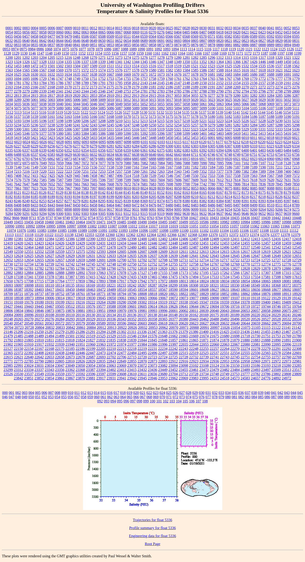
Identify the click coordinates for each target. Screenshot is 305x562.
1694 (17, 79)
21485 (18, 336)
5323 (194, 129)
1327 (34, 62)
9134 (220, 209)
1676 (178, 74)
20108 (49, 315)
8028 (152, 188)
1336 (76, 62)
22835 (101, 361)
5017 (169, 100)
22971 (266, 361)
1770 (253, 79)
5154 (287, 112)
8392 (253, 201)
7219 (34, 171)
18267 (142, 285)
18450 (70, 290)
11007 (112, 226)
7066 (68, 163)
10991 (20, 226)
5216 (169, 121)
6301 (178, 146)
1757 (144, 79)
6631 (85, 155)
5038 (43, 104)
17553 (245, 277)
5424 (59, 138)
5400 (194, 133)
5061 (203, 104)
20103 (39, 315)
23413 (121, 370)
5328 (237, 129)
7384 (253, 171)
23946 (152, 378)
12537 (245, 247)
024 (162, 393)
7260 (135, 171)
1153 (90, 53)
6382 (178, 150)
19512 (70, 306)
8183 (17, 197)
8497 (237, 205)
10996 (61, 226)
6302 (186, 146)
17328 (8, 277)
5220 (194, 121)
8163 (186, 193)
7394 (270, 171)
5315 (127, 129)
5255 (186, 125)
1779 (296, 79)
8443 (51, 205)
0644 (59, 41)
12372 (233, 235)
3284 (270, 95)
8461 (102, 205)
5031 (279, 100)
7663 (85, 184)
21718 (245, 336)
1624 (9, 74)
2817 (51, 95)
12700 (121, 260)
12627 (49, 256)
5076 (26, 108)
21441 (255, 332)
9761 (134, 218)
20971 (184, 328)
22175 (59, 349)
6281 (110, 146)
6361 (144, 150)
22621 (18, 357)
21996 (162, 344)
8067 (220, 188)
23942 (132, 378)
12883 (18, 273)
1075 (65, 49)
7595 (93, 180)
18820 (162, 294)
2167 (43, 87)
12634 (121, 256)
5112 (9, 112)
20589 (101, 323)
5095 (186, 108)
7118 (279, 163)
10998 (81, 226)
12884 (28, 273)
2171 (76, 87)
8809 (17, 209)
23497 (266, 370)
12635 (132, 256)
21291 (90, 332)
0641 (34, 41)
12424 (49, 243)
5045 (85, 104)
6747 (220, 155)
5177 (186, 117)
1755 (127, 79)
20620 (183, 323)
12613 (204, 252)
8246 (17, 201)
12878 (266, 268)
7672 (127, 184)
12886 (49, 273)
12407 (193, 239)
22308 (296, 349)
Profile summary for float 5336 (152, 528)
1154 (98, 53)
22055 (204, 344)
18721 (18, 294)
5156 (9, 117)
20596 (121, 323)
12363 (141, 235)
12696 (111, 260)
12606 (132, 252)
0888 (262, 45)
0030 (203, 28)
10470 (90, 222)
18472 (101, 290)
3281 (245, 95)
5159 (34, 117)
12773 (255, 264)
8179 (287, 193)
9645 (237, 214)
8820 (26, 209)
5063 (220, 104)
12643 (214, 256)
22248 (193, 349)
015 (103, 393)
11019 (173, 226)
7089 (195, 163)
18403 (39, 290)
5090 (144, 108)
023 (156, 393)
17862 (90, 281)
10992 (30, 226)
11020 (183, 226)
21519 (90, 336)
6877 (85, 159)
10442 (276, 218)
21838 (121, 340)
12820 (162, 268)
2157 (262, 83)
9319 (161, 214)
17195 (204, 273)
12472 (59, 247)
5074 (9, 108)
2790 (220, 91)
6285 (144, 146)
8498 (245, 205)
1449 (279, 62)
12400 (142, 239)
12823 (193, 268)
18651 (245, 290)
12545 (296, 247)
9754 (91, 218)
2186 (169, 87)
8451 (85, 205)
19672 (204, 306)
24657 (255, 378)
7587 (59, 180)
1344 (135, 62)
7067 (77, 163)
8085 (254, 188)
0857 (144, 45)
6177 (219, 142)
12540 (255, 247)
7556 (220, 176)
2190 (203, 87)
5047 (102, 104)
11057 (234, 226)
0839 (59, 45)
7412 (26, 176)
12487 (193, 247)
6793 (26, 159)
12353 (89, 235)
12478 (111, 247)
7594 (85, 180)
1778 (287, 79)
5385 (93, 133)
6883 (119, 159)
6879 (93, 159)
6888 (152, 159)
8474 (144, 205)
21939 (59, 344)
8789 (296, 205)
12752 (152, 264)
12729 (296, 260)
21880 (245, 340)
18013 (183, 281)
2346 (102, 91)
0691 (161, 41)
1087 (116, 49)
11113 (9, 235)
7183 (203, 167)
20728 (29, 328)
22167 (39, 349)
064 (123, 397)
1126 (290, 49)
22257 (214, 349)
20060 (276, 311)
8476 (152, 205)
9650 (253, 214)
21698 (235, 336)
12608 (152, 252)
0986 (40, 49)
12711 (183, 260)
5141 (236, 112)
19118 (255, 298)
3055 (194, 95)
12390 (90, 239)
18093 (8, 285)
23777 (245, 374)
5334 (287, 129)
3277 (211, 95)
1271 (102, 58)
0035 (245, 28)
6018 (270, 138)
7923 (34, 188)
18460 (80, 290)
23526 (8, 374)
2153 (228, 83)
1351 (194, 62)
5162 (59, 117)
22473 (101, 353)
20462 (204, 319)
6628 (59, 155)
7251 (85, 171)
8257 (59, 201)
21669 (193, 336)
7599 (127, 180)
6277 (76, 146)
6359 (127, 150)
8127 (51, 193)
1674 (169, 74)
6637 (127, 155)
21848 (162, 340)
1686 (253, 74)
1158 (131, 53)
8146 (135, 193)
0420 (237, 32)
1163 (173, 53)
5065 (237, 104)
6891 (169, 159)
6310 (253, 146)
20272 (39, 319)
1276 (144, 58)
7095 (220, 163)
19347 (204, 302)
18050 (235, 281)
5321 (178, 129)
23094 (173, 365)
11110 (274, 230)
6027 (51, 142)
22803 (49, 361)
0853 (110, 45)
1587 (211, 70)
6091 (68, 142)
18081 (286, 281)
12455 (245, 243)
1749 (76, 79)
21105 (255, 328)
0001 (9, 28)
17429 (121, 277)
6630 (76, 155)
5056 (169, 104)
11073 (295, 226)
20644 (245, 323)
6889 (161, 159)
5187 (262, 117)
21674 (204, 336)
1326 (26, 62)
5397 (169, 133)
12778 (296, 264)
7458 (93, 176)
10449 (8, 222)
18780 (111, 294)
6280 (102, 146)
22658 (59, 357)
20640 (235, 323)
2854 (102, 95)
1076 (74, 49)
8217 (253, 197)
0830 (287, 41)
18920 (296, 294)
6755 (287, 155)
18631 (224, 290)
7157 (102, 167)
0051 (279, 28)
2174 (102, 87)
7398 (279, 171)
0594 (287, 36)
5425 (68, 138)
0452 (279, 32)
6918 (211, 159)
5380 (59, 133)
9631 (194, 214)
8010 (127, 188)
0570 (203, 36)
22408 (39, 353)
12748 (111, 264)
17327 (296, 273)
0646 (76, 41)
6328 (279, 146)
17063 (101, 273)
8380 (186, 201)
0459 (43, 36)
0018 (135, 28)
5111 (296, 108)
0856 (135, 45)
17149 (152, 273)
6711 (194, 155)
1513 (127, 66)
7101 (237, 163)
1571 (76, 70)
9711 (32, 218)
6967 (287, 159)
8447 (68, 205)
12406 (183, 239)
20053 (245, 311)
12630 (80, 256)
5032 (287, 100)
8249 (26, 201)
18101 (39, 285)
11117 (19, 235)
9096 (186, 209)
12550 (18, 252)
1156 (115, 53)
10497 (173, 222)
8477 (161, 205)
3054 (186, 95)
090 (293, 397)
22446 (80, 353)
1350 (186, 62)
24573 (235, 378)
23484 (235, 370)
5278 (203, 125)
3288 (9, 100)
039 (261, 393)
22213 (121, 349)
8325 (119, 201)
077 (208, 397)
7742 (203, 184)
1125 (282, 49)
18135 (69, 285)
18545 (132, 290)
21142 (296, 328)
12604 (111, 252)
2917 (169, 95)
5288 (279, 125)
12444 (132, 243)
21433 (234, 332)
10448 (296, 218)
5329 (245, 129)
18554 (142, 290)
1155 (107, 53)
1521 (194, 66)
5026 (237, 100)
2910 (110, 95)
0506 (85, 36)
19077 (194, 298)
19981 (142, 311)
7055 (51, 163)
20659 (255, 323)
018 (123, 393)
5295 (287, 125)
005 (38, 393)
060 (97, 397)
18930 (8, 298)
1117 (216, 49)
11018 (163, 226)
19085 (204, 298)
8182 (9, 197)
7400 (287, 171)
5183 (237, 117)
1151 (73, 53)
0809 (211, 41)
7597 (110, 180)
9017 (110, 209)
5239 (59, 125)
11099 (174, 230)
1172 (247, 53)
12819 (152, 268)
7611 (211, 180)
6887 (144, 159)
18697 (296, 290)
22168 (49, 349)
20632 (224, 323)
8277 (68, 201)
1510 (102, 66)
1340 (110, 62)
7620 (270, 180)
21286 (80, 332)
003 (24, 393)
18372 (286, 285)
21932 (49, 344)
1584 (186, 70)
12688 (90, 260)
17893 (101, 281)
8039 (161, 188)
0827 (262, 41)
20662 (266, 323)
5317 (144, 129)
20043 (224, 311)
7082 (144, 163)
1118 (224, 49)
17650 (8, 281)
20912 (101, 328)
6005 (228, 138)
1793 (110, 83)
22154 (28, 349)
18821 (173, 294)
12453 (224, 243)
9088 (144, 209)
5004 (59, 100)
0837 (51, 45)
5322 (186, 129)
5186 (253, 117)
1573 (93, 70)
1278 (161, 58)
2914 (144, 95)
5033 (296, 100)
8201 (127, 197)
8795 (9, 209)
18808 (142, 294)
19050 (111, 298)
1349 (178, 62)
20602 (132, 323)
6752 (262, 155)
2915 (152, 95)
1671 (144, 74)
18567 (162, 290)
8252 (34, 201)
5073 (296, 104)
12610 (173, 252)
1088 (124, 49)
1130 (24, 53)
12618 (255, 252)
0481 (76, 36)
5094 (178, 108)
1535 (262, 66)
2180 (144, 87)
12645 (235, 256)
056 (70, 397)
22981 (296, 361)
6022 (9, 142)
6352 (68, 150)
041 (274, 393)
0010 (76, 28)
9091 (152, 209)
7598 (119, 180)
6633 (102, 155)
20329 (90, 319)
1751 (93, 79)
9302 (76, 214)
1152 (82, 53)
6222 (270, 142)
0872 (161, 45)
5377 (43, 133)
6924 (262, 159)
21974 (121, 344)
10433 (214, 218)
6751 (253, 155)
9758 (117, 218)
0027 (178, 28)
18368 (276, 285)
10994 (40, 226)
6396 (228, 150)
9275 (296, 209)
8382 (203, 201)
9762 (142, 218)
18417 (49, 290)
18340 (245, 285)
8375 (169, 201)
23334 (28, 370)
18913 (286, 294)
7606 (178, 180)
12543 (286, 247)
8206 (161, 197)
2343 (76, 91)
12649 (276, 256)
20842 (70, 328)
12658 (70, 260)
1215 (59, 58)
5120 (67, 112)
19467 (49, 306)
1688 (270, 74)
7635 (296, 180)
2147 (178, 83)
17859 (80, 281)
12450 (193, 243)
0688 (135, 41)
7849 (287, 184)
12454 (235, 243)
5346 (26, 133)
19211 (69, 302)
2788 (203, 91)
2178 (127, 87)
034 (228, 393)
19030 (91, 298)
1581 (161, 70)
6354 (85, 150)
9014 (102, 209)
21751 (266, 336)
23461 (193, 370)
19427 (8, 306)
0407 (203, 32)
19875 (59, 311)
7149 (34, 167)
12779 (8, 268)
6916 (194, 159)
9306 (110, 214)
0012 (93, 28)
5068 (262, 104)
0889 (270, 45)
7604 (161, 180)
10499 (183, 222)
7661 (76, 184)
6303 (194, 146)
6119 (194, 142)
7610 (203, 180)
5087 (119, 108)
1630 (34, 74)
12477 (101, 247)
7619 (262, 180)
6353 (76, 150)
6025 (34, 142)
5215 (161, 121)
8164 (194, 193)
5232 (296, 121)
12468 (39, 247)
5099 (203, 108)
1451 (296, 62)
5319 (161, 129)
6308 (237, 146)
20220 (255, 315)
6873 (68, 159)
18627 (214, 290)
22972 (276, 361)
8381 (194, 201)
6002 (220, 138)
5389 (119, 133)
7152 (59, 167)
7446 (85, 176)
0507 (93, 36)
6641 (161, 155)
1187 (264, 53)
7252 (93, 171)
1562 (296, 66)
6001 (211, 138)
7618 (253, 180)
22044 (193, 344)
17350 (39, 277)
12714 (204, 260)
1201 (17, 58)
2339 (43, 91)
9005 (93, 209)
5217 (178, 121)
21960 (90, 344)
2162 (296, 83)
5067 (253, 104)
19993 (152, 311)
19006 (49, 298)
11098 (163, 230)
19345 (193, 302)
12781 (28, 268)
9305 (102, 214)
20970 (173, 328)
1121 (249, 49)
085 (261, 397)
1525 (228, 66)
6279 (93, 146)
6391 (194, 150)
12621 (286, 252)
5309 (93, 129)
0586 (245, 36)
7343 (178, 171)
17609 (286, 277)
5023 (211, 100)
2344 (85, 91)
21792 (8, 340)
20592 (111, 323)
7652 (51, 184)
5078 (43, 108)
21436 (245, 332)
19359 (224, 302)
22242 (173, 349)
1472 (34, 66)
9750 (74, 218)
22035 (183, 344)
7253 (102, 171)
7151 (51, 167)
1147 (40, 53)
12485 (183, 247)
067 (142, 397)
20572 (59, 323)
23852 (39, 378)
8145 (127, 193)
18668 (266, 290)
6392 (203, 150)
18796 (132, 294)
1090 (141, 49)
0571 (211, 36)
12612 (193, 252)
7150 (43, 167)
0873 (169, 45)
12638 (162, 256)
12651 (296, 256)
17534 (224, 277)
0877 (203, 45)
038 (254, 393)
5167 (102, 117)
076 (202, 397)
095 (120, 401)
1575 (110, 70)
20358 (152, 319)
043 (287, 393)
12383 (39, 239)
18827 (193, 294)
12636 (142, 256)
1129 (15, 53)
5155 (295, 112)
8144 (119, 193)
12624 (18, 256)
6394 (220, 150)
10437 (255, 218)
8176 (270, 193)
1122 (257, 49)
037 (247, 393)
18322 (224, 285)
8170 (228, 193)
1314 (237, 58)
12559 (59, 252)
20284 (59, 319)
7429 (68, 176)
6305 (211, 146)
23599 (111, 374)
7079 (119, 163)
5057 (178, 104)
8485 (203, 205)
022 (149, 393)
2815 (34, 95)
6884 (127, 159)
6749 (237, 155)
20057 (255, 311)
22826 (80, 361)
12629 (70, 256)
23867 (70, 378)
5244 (102, 125)
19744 (266, 306)
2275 (287, 87)
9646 (245, 214)
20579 (80, 323)
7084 (161, 163)
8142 (102, 193)
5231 (287, 121)
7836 (262, 184)
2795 (253, 91)
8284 (93, 201)
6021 (296, 138)
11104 (224, 230)
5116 (42, 112)
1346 (152, 62)
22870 (142, 361)
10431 (204, 218)
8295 (102, 201)
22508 (173, 353)
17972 (162, 281)
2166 (34, 87)
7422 (43, 176)
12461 (8, 247)
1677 (186, 74)
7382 (245, 171)
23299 (8, 370)
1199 (297, 53)
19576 (90, 306)
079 (221, 397)
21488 (28, 336)
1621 (279, 70)
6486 (9, 155)
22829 (90, 361)
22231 (152, 349)
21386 (193, 332)
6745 (203, 155)
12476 (90, 247)
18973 (29, 298)
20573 (70, 323)
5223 (220, 121)
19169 (18, 302)
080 (228, 397)
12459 (286, 243)
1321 (287, 58)
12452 (214, 243)
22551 (224, 353)
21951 (80, 344)
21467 (286, 332)
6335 (9, 150)
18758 (70, 294)
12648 (266, 256)
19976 (132, 311)
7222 (59, 171)
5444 (119, 138)
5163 (68, 117)
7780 (211, 184)
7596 (102, 180)
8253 (43, 201)
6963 (279, 159)
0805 (194, 41)
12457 (266, 243)
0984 (32, 49)
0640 (26, 41)
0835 (34, 45)
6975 (26, 163)
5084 (93, 108)
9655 (270, 214)
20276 (49, 319)
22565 (266, 353)
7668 (110, 184)
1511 (110, 66)
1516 (152, 66)
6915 (186, 159)
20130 (90, 315)
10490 (142, 222)
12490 (204, 247)
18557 (152, 290)
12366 (172, 235)
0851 (93, 45)
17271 (255, 273)
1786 (59, 83)
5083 (85, 108)
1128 (7, 53)
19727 (255, 306)
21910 (28, 344)
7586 (51, 180)
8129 (59, 193)
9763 (150, 218)
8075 (228, 188)
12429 (80, 243)
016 (110, 393)
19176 (28, 302)
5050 (127, 104)
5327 (228, 129)
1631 (43, 74)
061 (103, 397)
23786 (266, 374)
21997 (173, 344)
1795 (119, 83)
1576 (119, 70)
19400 (266, 302)
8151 (152, 193)
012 (83, 393)
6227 (17, 146)
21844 (142, 340)
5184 (245, 117)
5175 (169, 117)
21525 (101, 336)
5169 (119, 117)
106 (192, 401)
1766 (220, 79)
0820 (220, 41)
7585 (43, 180)
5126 (118, 112)
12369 (203, 235)
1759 (161, 79)
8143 (110, 193)
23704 (173, 374)
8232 (287, 197)
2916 (161, 95)
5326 (220, 129)
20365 (162, 319)
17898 (111, 281)
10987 (276, 222)
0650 (102, 41)
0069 (135, 32)
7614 (237, 180)
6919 (220, 159)
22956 (235, 361)
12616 (235, 252)
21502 (80, 336)
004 (31, 393)
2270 (245, 87)
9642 (228, 214)
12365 (161, 235)
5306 (68, 129)
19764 (296, 306)
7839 (270, 184)
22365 (8, 353)
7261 (144, 171)
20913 (111, 328)
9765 (167, 218)
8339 (127, 201)
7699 (178, 184)
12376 (264, 235)
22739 (204, 357)
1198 (289, 53)
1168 (214, 53)
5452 (186, 138)
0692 (169, 41)
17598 (276, 277)
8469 (127, 205)
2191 (211, 87)
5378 (51, 133)
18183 (100, 285)
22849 (121, 361)
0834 (26, 45)
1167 (206, 53)
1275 (135, 58)
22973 (286, 361)
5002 (43, 100)
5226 (245, 121)
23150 (235, 365)
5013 (135, 100)
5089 (136, 108)
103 (172, 401)
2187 (178, 87)
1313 (228, 58)
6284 (135, 146)
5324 (203, 129)
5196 (43, 121)
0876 (194, 45)
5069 (270, 104)
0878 (211, 45)
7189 (253, 167)
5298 (296, 125)
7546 (169, 176)
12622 (296, 252)
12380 (8, 239)
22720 (142, 357)
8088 (271, 188)
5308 (85, 129)
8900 (85, 209)
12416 (276, 239)
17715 (39, 281)
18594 (183, 290)
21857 (173, 340)
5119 (59, 112)
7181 (186, 167)
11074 (11, 230)
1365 (228, 62)
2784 (169, 91)
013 (90, 393)
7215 (17, 171)
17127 (142, 273)
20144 (162, 315)
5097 (195, 108)
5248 (135, 125)
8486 (211, 205)
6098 (127, 142)
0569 (194, 36)
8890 (43, 209)
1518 (169, 66)
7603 (152, 180)
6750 (245, 155)
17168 (173, 273)
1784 (43, 83)
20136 (131, 315)
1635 (76, 74)
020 (136, 393)
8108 (287, 188)
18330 (234, 285)
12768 (224, 264)
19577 (101, 306)
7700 (186, 184)
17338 (18, 277)
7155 (85, 167)
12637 (152, 256)
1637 (85, 74)
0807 (203, 41)
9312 (127, 214)
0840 (68, 45)
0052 (287, 28)
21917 (39, 344)
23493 (255, 370)
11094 (133, 230)
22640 (28, 357)
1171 (239, 53)
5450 (169, 138)
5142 (245, 112)
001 (11, 393)
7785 (220, 184)
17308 (276, 273)
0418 (220, 32)
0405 (186, 32)
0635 (17, 41)
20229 (276, 315)
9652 (262, 214)
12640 (183, 256)
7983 (85, 188)
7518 (135, 176)
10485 (121, 222)
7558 (237, 176)
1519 (178, 66)
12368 (192, 235)
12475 (80, 247)
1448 (270, 62)
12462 (18, 247)
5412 (253, 133)
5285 (262, 125)
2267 (220, 87)
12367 (182, 235)
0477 (51, 36)
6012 (262, 138)
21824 (80, 340)
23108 (204, 365)
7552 (203, 176)
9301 (68, 214)
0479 (68, 36)
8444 (59, 205)
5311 (110, 129)
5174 (161, 117)
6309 (245, 146)
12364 (151, 235)
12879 (276, 268)
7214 (9, 171)
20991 (204, 328)
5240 (68, 125)
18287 (152, 285)
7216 (26, 171)
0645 (68, 41)
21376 (173, 332)
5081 (68, 108)
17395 (80, 277)
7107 (262, 163)
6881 (102, 159)
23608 (121, 374)
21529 (111, 336)
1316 (253, 58)
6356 (102, 150)
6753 (270, 155)
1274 (127, 58)
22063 (224, 344)
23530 (18, 374)
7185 (220, 167)
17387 (70, 277)
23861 (59, 378)
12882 (8, 273)
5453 (194, 138)
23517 (296, 370)
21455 (265, 332)
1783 (34, 83)
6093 (85, 142)
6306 (220, 146)
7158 (110, 167)
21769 (286, 336)
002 (18, 393)
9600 (169, 214)
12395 (111, 239)
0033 (228, 28)
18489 (111, 290)
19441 (18, 306)
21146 (8, 332)
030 (202, 393)
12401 (152, 239)
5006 (76, 100)
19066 (152, 298)
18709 (8, 294)
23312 (18, 370)
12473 (70, 247)
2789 (211, 91)
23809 (296, 374)
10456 (28, 222)
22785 (28, 361)
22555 (245, 353)
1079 (99, 49)
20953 (153, 328)
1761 (178, 79)
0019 (144, 28)
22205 (101, 349)
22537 (214, 353)
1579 (144, 70)
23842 (18, 378)
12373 (244, 235)
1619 (270, 70)
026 (175, 393)
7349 (194, 171)
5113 (17, 112)
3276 (203, 95)
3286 (287, 95)
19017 (70, 298)
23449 (162, 370)
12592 (90, 252)
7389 (262, 171)
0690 (152, 41)
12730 (8, 264)
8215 (237, 197)
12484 (173, 247)
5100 (212, 108)
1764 (203, 79)
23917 (101, 378)
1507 (85, 66)
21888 (266, 340)
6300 (169, 146)
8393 (262, 201)
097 (133, 401)
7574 (9, 180)
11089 (82, 230)
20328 (80, 319)
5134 (177, 112)
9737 (49, 218)
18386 (8, 290)
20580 (90, 323)
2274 (279, 87)
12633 (111, 256)
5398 (178, 133)
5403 (220, 133)
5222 (211, 121)
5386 (102, 133)
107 (198, 401)
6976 (34, 163)
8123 (26, 193)
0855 (127, 45)
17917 (121, 281)
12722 (235, 260)
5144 (261, 112)
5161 (51, 117)
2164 (17, 87)
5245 (110, 125)
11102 (204, 230)
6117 (186, 142)
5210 (119, 121)
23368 (80, 370)
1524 (220, 66)
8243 (9, 201)
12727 (276, 260)
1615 (237, 70)
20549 (28, 323)
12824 (204, 268)
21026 (225, 328)
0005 (43, 28)
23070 (132, 365)
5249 (144, 125)
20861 (81, 328)
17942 (142, 281)
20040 (214, 311)
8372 (152, 201)
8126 (43, 193)
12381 (18, 239)
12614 (214, 252)
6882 (110, 159)
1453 (17, 66)
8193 (68, 197)
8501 (262, 205)
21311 (131, 332)
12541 (266, 247)
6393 (211, 150)
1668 (119, 74)
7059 (60, 163)
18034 (224, 281)
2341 (59, 91)
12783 (49, 268)
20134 (111, 315)
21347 (152, 332)
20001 (173, 311)
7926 (43, 188)
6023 (18, 142)
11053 (203, 226)
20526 (255, 319)
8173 (245, 193)
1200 (9, 58)
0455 (9, 36)
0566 (169, 36)
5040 (59, 104)
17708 (28, 281)
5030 (270, 100)
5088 (127, 108)
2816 (43, 95)
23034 (49, 365)
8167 (220, 193)
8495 (228, 205)
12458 (276, 243)
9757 (108, 218)
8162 (178, 193)
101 (159, 401)
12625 (28, 256)
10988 (286, 222)
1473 (43, 66)
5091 (152, 108)
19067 (163, 298)
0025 (169, 28)
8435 (43, 205)
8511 (279, 205)
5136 (194, 112)
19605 (142, 306)
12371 (223, 235)
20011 (193, 311)
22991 (18, 365)
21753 (276, 336)
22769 (296, 357)
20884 (91, 328)
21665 (183, 336)
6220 (262, 142)
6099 (136, 142)
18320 (203, 285)
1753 (110, 79)
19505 (59, 306)
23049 (70, 365)
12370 (213, 235)
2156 (253, 83)
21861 (183, 340)
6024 (26, 142)
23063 (111, 365)
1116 (208, 49)
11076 (21, 230)
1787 (68, 83)
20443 (193, 319)
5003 (51, 100)
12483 (162, 247)
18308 (193, 285)
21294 (101, 332)
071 (169, 397)
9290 (17, 214)
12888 (59, 273)
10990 (9, 226)
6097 (119, 142)
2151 (211, 83)
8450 (76, 205)
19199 (59, 302)
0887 (253, 45)
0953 (6, 49)
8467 (119, 205)
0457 (26, 36)
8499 (253, 205)
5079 (51, 108)
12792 (132, 268)
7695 (161, 184)
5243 (93, 125)
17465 (152, 277)
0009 (68, 28)
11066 (285, 226)
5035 (17, 104)
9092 (161, 209)
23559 (59, 374)
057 (77, 397)
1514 (135, 66)
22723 (152, 357)
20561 (39, 323)
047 (11, 397)
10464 (80, 222)
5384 (85, 133)
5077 (34, 108)
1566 (34, 70)
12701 (132, 260)
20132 (100, 315)
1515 (144, 66)
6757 (9, 159)
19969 (111, 311)
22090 (266, 344)
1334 (59, 62)
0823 (245, 41)
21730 (255, 336)
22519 (193, 353)
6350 (59, 150)
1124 (273, 49)
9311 (118, 214)
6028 (60, 142)
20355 (142, 319)
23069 (121, 365)
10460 (49, 222)
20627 (204, 323)
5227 (253, 121)
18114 (59, 285)
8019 (136, 188)
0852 (102, 45)
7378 (228, 171)
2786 (186, 91)
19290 (121, 302)
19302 (142, 302)
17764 (59, 281)
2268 (228, 87)
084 (254, 397)
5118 (51, 112)
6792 (17, 159)
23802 (276, 374)
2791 (228, 91)
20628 (214, 323)
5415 (279, 133)
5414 (270, 133)
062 (110, 397)
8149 (144, 193)
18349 (255, 285)
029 (195, 393)
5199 (68, 121)
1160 (148, 53)
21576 (152, 336)
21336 (142, 332)
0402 (169, 32)
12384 (49, 239)
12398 (132, 239)
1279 (169, 58)
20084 (8, 315)
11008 (122, 226)
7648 (34, 184)
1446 (262, 62)
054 (57, 397)
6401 (253, 150)
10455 (18, 222)
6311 (262, 146)
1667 (110, 74)
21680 (224, 336)
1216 (68, 58)
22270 (235, 349)
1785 (51, 83)
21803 (18, 340)
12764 (204, 264)
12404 (173, 239)
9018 (119, 209)
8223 (270, 197)
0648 (85, 41)
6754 (279, 155)
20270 (28, 319)
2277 (9, 91)
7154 (76, 167)
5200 (76, 121)
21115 (266, 328)
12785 (70, 268)
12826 (224, 268)
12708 (162, 260)
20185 (224, 315)
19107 (235, 298)
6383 (186, 150)
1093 (167, 49)
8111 (296, 188)
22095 (276, 344)
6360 (135, 150)
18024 (204, 281)
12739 (49, 264)
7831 (253, 184)
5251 (161, 125)
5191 (296, 117)
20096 (29, 315)
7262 (152, 171)
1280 (178, 58)
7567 (270, 176)
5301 (26, 129)
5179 (203, 117)
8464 (110, 205)
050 (31, 397)
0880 (220, 45)
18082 (296, 281)
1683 (228, 74)
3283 (262, 95)
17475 (173, 277)
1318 (270, 58)
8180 (296, 193)
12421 (28, 243)
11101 (194, 230)
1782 (26, 83)
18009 (173, 281)
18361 (265, 285)
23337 (39, 370)
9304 (93, 214)
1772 (262, 79)
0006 (51, 28)
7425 (51, 176)
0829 (279, 41)
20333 (101, 319)
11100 (184, 230)
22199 (90, 349)
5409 (228, 133)
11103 (214, 230)
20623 (193, 323)
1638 (93, 74)
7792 (228, 184)
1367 (245, 62)
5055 (161, 104)
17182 (193, 273)
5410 (237, 133)
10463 (70, 222)
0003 (26, 28)
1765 (211, 79)
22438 (59, 353)
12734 (28, 264)
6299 (161, 146)
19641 (183, 306)
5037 (34, 104)
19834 (18, 311)
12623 (8, 256)
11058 (244, 226)
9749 (66, 218)
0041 (270, 28)
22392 (28, 353)
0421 (245, 32)
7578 (26, 180)
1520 (186, 66)
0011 (85, 28)
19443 (28, 306)
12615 (224, 252)
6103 (161, 142)
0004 (34, 28)
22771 (8, 361)
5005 (68, 100)
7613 (228, 180)
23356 (59, 370)
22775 (18, 361)
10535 (193, 222)
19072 (173, 298)
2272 (262, 87)
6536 (26, 155)
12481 (142, 247)
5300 (17, 129)
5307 (76, 129)
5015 (152, 100)
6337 (26, 150)
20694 (286, 323)
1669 (127, 74)
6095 (102, 142)
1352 (203, 62)
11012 (132, 226)
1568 (51, 70)
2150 (203, 83)
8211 (203, 197)
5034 (9, 104)
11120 (39, 235)
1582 (169, 70)
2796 (262, 91)
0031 (211, 28)
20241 (286, 315)
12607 (142, 252)
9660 (296, 214)
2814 (26, 95)
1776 (270, 79)
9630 (186, 214)
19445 (39, 306)
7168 (178, 167)
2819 (68, 95)
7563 (253, 176)
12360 (110, 235)
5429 (85, 138)
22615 (8, 357)
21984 (142, 344)
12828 (245, 268)
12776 (286, 264)
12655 (39, 260)
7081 (136, 163)
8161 (169, 193)
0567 (178, 36)
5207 (93, 121)
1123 (265, 49)
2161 (287, 83)
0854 (119, 45)
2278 (17, 91)
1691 (287, 74)
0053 (296, 28)
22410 (49, 353)
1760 (169, 79)
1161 (156, 53)
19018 (80, 298)
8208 (178, 197)
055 (64, 397)
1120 (240, 49)
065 (129, 397)
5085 (102, 108)
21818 (70, 340)
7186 (228, 167)
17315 (286, 273)
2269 (237, 87)
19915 (90, 311)
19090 (214, 298)
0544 (135, 36)
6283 (127, 146)
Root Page (152, 544)
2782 (152, 91)
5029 (262, 100)
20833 (60, 328)
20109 (60, 315)
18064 (255, 281)
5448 (152, 138)
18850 (214, 294)
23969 (183, 378)
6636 (119, 155)
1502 (59, 66)
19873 (49, 311)
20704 (8, 328)
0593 (279, 36)
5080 (60, 108)
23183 (245, 365)
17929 (132, 281)
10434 (224, 218)
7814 (245, 184)
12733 (18, 264)
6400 (245, 150)
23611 (142, 374)
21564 (142, 336)
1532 (245, 66)
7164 (144, 167)
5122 (84, 112)
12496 (224, 247)
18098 (29, 285)
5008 (93, 100)
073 (182, 397)
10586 (204, 222)
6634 (110, 155)
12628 (59, 256)
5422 (43, 138)
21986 (152, 344)
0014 (110, 28)
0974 (15, 49)
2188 (186, 87)
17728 (49, 281)
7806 (237, 184)
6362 (152, 150)
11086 (72, 230)
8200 (119, 197)
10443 (286, 218)
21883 (255, 340)
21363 (162, 332)
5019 (186, 100)
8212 (211, 197)
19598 (121, 306)
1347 (161, 62)
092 (100, 401)
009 (64, 393)
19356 (214, 302)
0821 (228, 41)
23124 (214, 365)
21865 (193, 340)
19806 (8, 311)
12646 (245, 256)
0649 (93, 41)
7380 (237, 171)
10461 (59, 222)
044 (293, 393)
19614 (152, 306)
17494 (193, 277)
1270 (93, 58)
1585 (194, 70)
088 (280, 397)
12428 (70, 243)
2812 (9, 95)
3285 (279, 95)
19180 (39, 302)
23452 (173, 370)
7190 (262, 167)
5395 (152, 133)
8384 (220, 201)
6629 (68, 155)
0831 (296, 41)
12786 (80, 268)
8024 (144, 188)
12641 (193, 256)
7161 (135, 167)
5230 (279, 121)
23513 (286, 370)
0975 (23, 49)
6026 (43, 142)
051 (38, 397)
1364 (220, 62)
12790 (111, 268)
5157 (17, 117)
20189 (234, 315)
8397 (287, 201)
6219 (253, 142)
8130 (68, 193)
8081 (237, 188)
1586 (203, 70)
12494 (214, 247)
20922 (122, 328)
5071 (279, 104)
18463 (90, 290)
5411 (245, 133)
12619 (266, 252)
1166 (198, 53)
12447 (162, 243)
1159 (140, 53)
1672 (152, 74)
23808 (286, 374)
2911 (118, 95)
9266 (279, 209)
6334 (296, 146)
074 (188, 397)
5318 (152, 129)
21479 (8, 336)
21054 (235, 328)
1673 (161, 74)
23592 (80, 374)
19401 (276, 302)
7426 (59, 176)
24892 (276, 378)
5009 (102, 100)
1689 (279, 74)
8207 (169, 197)
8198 (102, 197)
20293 (70, 319)
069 (156, 397)
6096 (110, 142)
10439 (266, 218)
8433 (34, 205)
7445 (76, 176)
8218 (262, 197)
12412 (245, 239)
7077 (102, 163)
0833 (17, 45)
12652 (8, 260)
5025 (228, 100)
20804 (39, 328)
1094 (175, 49)
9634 (211, 214)
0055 (17, 32)
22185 (70, 349)
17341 (28, 277)
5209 (110, 121)
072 (175, 397)
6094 (93, 142)
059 (90, 397)
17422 (101, 277)
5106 (262, 108)
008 (57, 393)
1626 (26, 74)
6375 (161, 150)
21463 (276, 332)
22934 (204, 361)
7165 (152, 167)
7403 (296, 171)
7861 (18, 188)
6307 (228, 146)
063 (116, 397)
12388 (80, 239)
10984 (245, 222)
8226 (279, 197)
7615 (245, 180)
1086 (108, 49)
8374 (161, 201)
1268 (85, 58)
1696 (34, 79)
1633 (59, 74)
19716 (235, 306)
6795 (43, 159)
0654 (127, 41)
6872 (59, 159)
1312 (220, 58)
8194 (76, 197)
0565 (161, 36)
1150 (65, 53)
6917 (203, 159)
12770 (245, 264)
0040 (262, 28)
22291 (276, 349)
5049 (119, 104)
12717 (224, 260)
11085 (62, 230)
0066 (110, 32)
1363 (211, 62)
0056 (26, 32)
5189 (279, 117)
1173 (256, 53)
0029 (194, 28)
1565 (26, 70)
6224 (287, 142)
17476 (183, 277)
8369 (144, 201)
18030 (214, 281)
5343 (9, 133)
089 (287, 397)
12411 (234, 239)
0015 (119, 28)
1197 (281, 53)
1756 (135, 79)
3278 (220, 95)
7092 (212, 163)
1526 (237, 66)
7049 (43, 163)
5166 (93, 117)
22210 (111, 349)
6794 (34, 159)
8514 (287, 205)
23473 (204, 370)
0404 (178, 32)
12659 (80, 260)
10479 (111, 222)
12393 (101, 239)
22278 (255, 349)
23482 (224, 370)
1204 (43, 58)
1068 (48, 49)
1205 (51, 58)
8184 (26, 197)
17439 (142, 277)
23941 (121, 378)
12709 (173, 260)
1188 (272, 53)
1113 (183, 49)
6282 (119, 146)
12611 (183, 252)
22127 (8, 349)
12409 (214, 239)
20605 (152, 323)
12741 (59, 264)
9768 (184, 218)
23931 (111, 378)
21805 (28, 340)
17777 (70, 281)
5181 (220, 117)
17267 (245, 273)
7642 (17, 184)
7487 (110, 176)
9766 (176, 218)
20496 (235, 319)
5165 (85, 117)
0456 (17, 36)
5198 (59, 121)
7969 (77, 188)
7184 (211, 167)
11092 (112, 230)
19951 (101, 311)
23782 (255, 374)
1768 (237, 79)
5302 (34, 129)
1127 (298, 49)
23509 (276, 370)
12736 (39, 264)
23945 (142, 378)
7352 (203, 171)
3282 (253, 95)
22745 (235, 357)
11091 (102, 230)
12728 (286, 260)
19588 (111, 306)
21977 (132, 344)
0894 (287, 45)
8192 (59, 197)
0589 (253, 36)
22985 (8, 365)
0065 (102, 32)
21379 (183, 332)
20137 (142, 315)
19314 (152, 302)
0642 (43, 41)
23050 (80, 365)
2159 (279, 83)
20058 (266, 311)
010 (70, 393)
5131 (152, 112)
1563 (9, 70)
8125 (34, 193)
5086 (110, 108)
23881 (90, 378)
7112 (270, 163)
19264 (101, 302)
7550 (194, 176)
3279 (228, 95)
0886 (245, 45)
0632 (9, 41)
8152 (161, 193)
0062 (76, 32)
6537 (34, 155)
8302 (110, 201)
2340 (51, 91)
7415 (34, 176)
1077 (82, 49)
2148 (186, 83)
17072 (111, 273)
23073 (152, 365)
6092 (77, 142)
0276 (161, 32)
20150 (183, 315)
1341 (119, 62)
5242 (85, 125)
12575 (80, 252)
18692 (286, 290)
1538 (287, 66)
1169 (223, 53)
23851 (28, 378)
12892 (80, 273)
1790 (93, 83)
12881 (296, 268)
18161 (80, 285)
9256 (237, 209)
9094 (169, 209)
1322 (296, 58)
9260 (253, 209)
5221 (203, 121)
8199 (110, 197)
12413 (255, 239)
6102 (152, 142)
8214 (228, 197)
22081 (255, 344)
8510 (270, 205)
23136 (224, 365)
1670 (135, 74)
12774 (266, 264)
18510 (121, 290)
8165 (203, 193)
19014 (60, 298)
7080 (127, 163)
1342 (127, 62)
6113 (169, 142)
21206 (18, 332)
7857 (9, 188)
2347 (110, 91)
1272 (110, 58)
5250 (152, 125)
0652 (119, 41)
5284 (253, 125)
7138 (295, 163)
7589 (68, 180)
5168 (110, 117)
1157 (123, 53)
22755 (266, 357)
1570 (68, 70)
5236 (34, 125)
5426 (76, 138)
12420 (18, 243)
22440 (70, 353)
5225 (237, 121)
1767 (228, 79)
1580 (152, 70)
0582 (228, 36)
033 (221, 393)
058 (83, 397)
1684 (237, 74)
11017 (153, 226)
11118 (28, 235)
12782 (39, 268)
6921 (237, 159)
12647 (255, 256)
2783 (161, 91)
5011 (118, 100)
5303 (43, 129)
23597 (101, 374)
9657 (279, 214)
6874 (76, 159)
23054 (90, 365)
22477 (121, 353)
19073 (183, 298)
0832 (9, 45)
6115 (178, 142)
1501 (51, 66)
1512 (119, 66)
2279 (26, 91)
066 (136, 397)
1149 (57, 53)
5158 (26, 117)
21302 (121, 332)
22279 (266, 349)
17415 (90, 277)
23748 (214, 374)
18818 (152, 294)
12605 (121, 252)
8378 (178, 201)
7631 (287, 180)
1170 (231, 53)
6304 (203, 146)
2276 (296, 87)
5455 (203, 138)
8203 (135, 197)
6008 (237, 138)
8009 (119, 188)
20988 (194, 328)
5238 (51, 125)
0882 (237, 45)
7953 (51, 188)
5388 (110, 133)
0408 (211, 32)
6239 (43, 146)
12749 (121, 264)
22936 (214, 361)
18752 (59, 294)
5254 (178, 125)
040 (267, 393)
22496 (152, 353)
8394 (270, 201)
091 (300, 397)
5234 (17, 125)
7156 (93, 167)
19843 (28, 311)
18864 (255, 294)
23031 (39, 365)
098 (139, 401)
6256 (51, 146)
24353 (214, 378)
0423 (262, 32)
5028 (253, 100)
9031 (135, 209)
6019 (279, 138)
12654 (28, 260)
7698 (169, 184)
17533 (214, 277)
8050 (178, 188)
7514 (127, 176)
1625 (17, 74)
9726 (41, 218)
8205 (152, 197)
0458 (34, 36)
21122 (276, 328)
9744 (58, 218)
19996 (162, 311)
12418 (296, 239)
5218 (186, 121)
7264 (169, 171)
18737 (39, 294)
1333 (51, 62)
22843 (111, 361)
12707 (152, 260)
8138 (85, 193)
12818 (142, 268)
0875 (186, 45)
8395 (279, 201)
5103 (237, 108)
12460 (296, 243)
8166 (211, 193)
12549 (8, 252)
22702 (111, 357)
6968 (296, 159)
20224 (265, 315)
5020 (194, 100)
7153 (68, 167)
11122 (49, 235)
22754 (255, 357)
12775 (276, 264)
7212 (287, 167)
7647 (26, 184)
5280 (220, 125)
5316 (135, 129)
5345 (17, 133)
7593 (76, 180)
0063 (85, 32)
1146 (32, 53)
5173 (152, 117)
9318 (152, 214)
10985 (255, 222)
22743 (224, 357)
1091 (150, 49)
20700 (296, 323)
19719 (245, 306)
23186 (255, 365)
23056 (101, 365)
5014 (144, 100)
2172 (85, 87)
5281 (228, 125)
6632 (93, 155)
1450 (287, 62)
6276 (68, 146)
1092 (158, 49)
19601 (132, 306)
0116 (144, 32)
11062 (254, 226)
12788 (101, 268)
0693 (178, 41)
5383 (76, 133)
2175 (110, 87)
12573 (70, 252)
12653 (18, 260)
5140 (228, 112)
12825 (214, 268)
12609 (162, 252)
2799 (287, 91)
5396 (161, 133)
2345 (93, 91)
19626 (173, 306)
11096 (143, 230)
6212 (236, 142)
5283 (245, 125)
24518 (224, 378)
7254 (110, 171)
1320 (279, 58)
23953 (162, 378)
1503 (68, 66)
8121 (17, 193)
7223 (68, 171)
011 (77, 393)
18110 (49, 285)
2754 (135, 91)
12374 (254, 235)
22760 (286, 357)
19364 (235, 302)
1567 (43, 70)
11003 (102, 226)
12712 (193, 260)
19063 (132, 298)
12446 (152, 243)
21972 (111, 344)
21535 (121, 336)
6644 (186, 155)
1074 (57, 49)
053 (51, 397)
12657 (59, 260)
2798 (279, 91)
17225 (214, 273)
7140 (17, 167)
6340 (51, 150)
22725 (173, 357)
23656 (152, 374)
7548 (186, 176)
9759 (125, 218)
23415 (132, 370)
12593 (101, 252)
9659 (287, 214)
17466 (162, 277)
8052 (186, 188)
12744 (80, 264)
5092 (161, 108)
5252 (169, 125)
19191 (49, 302)
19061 (121, 298)
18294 (162, 285)
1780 (9, 83)
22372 (18, 353)
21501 (70, 336)
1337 (85, 62)
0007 (59, 28)
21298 (111, 332)
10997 (71, 226)
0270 (152, 32)
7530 (144, 176)
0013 (102, 28)
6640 (152, 155)
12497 (235, 247)
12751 (142, 264)
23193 (266, 365)
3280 (237, 95)
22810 (70, 361)
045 (300, 393)
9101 (203, 209)
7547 (178, 176)
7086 (178, 163)
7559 (245, 176)
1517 (161, 66)
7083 (152, 163)
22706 (121, 357)
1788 (76, 83)
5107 (271, 108)
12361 (120, 235)
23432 (142, 370)
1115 (199, 49)
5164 (76, 117)
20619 (173, 323)
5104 (245, 108)
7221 (51, 171)
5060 (194, 104)
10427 (193, 218)
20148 (173, 315)
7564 (262, 176)
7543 (161, 176)
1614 (228, 70)
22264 (224, 349)
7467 (102, 176)
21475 (296, 332)
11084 (51, 230)
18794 (121, 294)
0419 (228, 32)
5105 (254, 108)
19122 (265, 298)
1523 (211, 66)
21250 (39, 332)
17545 (235, 277)
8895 (51, 209)
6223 (279, 142)
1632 (51, 74)
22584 (286, 353)
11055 (224, 226)
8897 (59, 209)
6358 (119, 150)
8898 (68, 209)
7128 (287, 163)
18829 (204, 294)
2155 (245, 83)
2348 (119, 91)
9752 (83, 218)
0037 (253, 28)
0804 (186, 41)
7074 (93, 163)
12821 (173, 268)
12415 (266, 239)
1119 (232, 49)
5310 (102, 129)
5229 (270, 121)
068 (149, 397)
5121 (76, 112)
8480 (169, 205)
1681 (211, 74)
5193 (17, 121)
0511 (127, 36)
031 (208, 393)
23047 (59, 365)
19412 (296, 302)
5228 (262, 121)
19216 (80, 302)
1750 (85, 79)
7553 (211, 176)
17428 (111, 277)
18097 (18, 285)
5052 (144, 104)
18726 (28, 294)
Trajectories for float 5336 (152, 520)
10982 (224, 222)
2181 (152, 87)
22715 (132, 357)
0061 (68, 32)
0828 (270, 41)
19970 (121, 311)
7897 (26, 188)
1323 (9, 62)
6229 (34, 146)
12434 (121, 243)
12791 (121, 268)
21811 (49, 340)
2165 (26, 87)
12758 (193, 264)
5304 (51, 129)
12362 (130, 235)
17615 (296, 277)
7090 (203, 163)
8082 (245, 188)
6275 (59, 146)
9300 (59, 214)
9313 (135, 214)
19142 (296, 298)
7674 (135, 184)
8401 (296, 201)
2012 (135, 83)
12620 (276, 252)
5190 (287, 117)
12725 (266, 260)
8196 (85, 197)
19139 (286, 298)
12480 (132, 247)
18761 (80, 294)
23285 (296, 365)
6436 (270, 150)
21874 (214, 340)
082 (241, 397)
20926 (132, 328)
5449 (161, 138)
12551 (28, 252)
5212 (135, 121)
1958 (127, 83)
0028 (186, 28)
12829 (255, 268)
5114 (26, 112)
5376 (34, 133)
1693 (9, 79)
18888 (276, 294)
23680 (162, 374)
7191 (270, 167)
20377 (173, 319)
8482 (186, 205)
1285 (203, 58)
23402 (111, 370)
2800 (296, 91)
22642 (39, 357)
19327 (173, 302)
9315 (144, 214)
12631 (90, 256)
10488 (132, 222)
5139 (219, 112)
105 (185, 401)
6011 (253, 138)
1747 (59, 79)
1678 (194, 74)
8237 (296, 197)
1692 (296, 74)
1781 (17, 83)
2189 (194, 87)
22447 (90, 353)
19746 (276, 306)
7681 (144, 184)
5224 (228, 121)
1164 (181, 53)
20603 (142, 323)
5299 (9, 129)
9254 (228, 209)
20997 (214, 328)
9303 (85, 214)
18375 (296, 285)
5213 (144, 121)
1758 (152, 79)
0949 (296, 45)
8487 (220, 205)
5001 (34, 100)
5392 (144, 133)
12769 (235, 264)
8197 (93, 197)
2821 (85, 95)
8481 (178, 205)
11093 (123, 230)
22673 (70, 357)
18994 (39, 298)
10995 (51, 226)
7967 (68, 188)
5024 (220, 100)
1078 (91, 49)
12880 (286, 268)
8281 (85, 201)
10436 (245, 218)
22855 (132, 361)
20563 (49, 323)
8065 (203, 188)
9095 (178, 209)
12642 (204, 256)
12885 (39, 273)
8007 (110, 188)
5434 (102, 138)
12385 (59, 239)
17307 (266, 273)
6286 (152, 146)
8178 (279, 193)
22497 (162, 353)
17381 (59, 277)
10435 (235, 218)
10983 (235, 222)
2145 (161, 83)
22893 (162, 361)
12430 (90, 243)
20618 (162, 323)
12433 (111, 243)
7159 (119, 167)
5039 (51, 104)
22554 (235, 353)
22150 (18, 349)
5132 (160, 112)
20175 (214, 315)
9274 (287, 209)
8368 (135, 201)
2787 (194, 91)
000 (5, 393)
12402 (162, 239)
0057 (34, 32)
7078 (110, 163)
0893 (279, 45)
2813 (17, 95)
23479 (214, 370)
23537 (28, 374)
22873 (152, 361)
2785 (178, 91)
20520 (245, 319)
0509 (110, 36)
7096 (228, 163)
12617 (245, 252)
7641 (9, 184)
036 (241, 393)
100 (152, 401)
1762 (186, 79)
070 (162, 397)
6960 (270, 159)
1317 (262, 58)
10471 (101, 222)
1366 (237, 62)
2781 (144, 91)
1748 (68, 79)
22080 (245, 344)
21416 (214, 332)
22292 (286, 349)
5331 (262, 129)
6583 (51, 155)
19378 (245, 302)
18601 (193, 290)
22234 (162, 349)
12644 (224, 256)
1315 (245, 58)
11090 (92, 230)
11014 (142, 226)
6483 (279, 150)
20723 (19, 328)
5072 (287, 104)
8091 (279, 188)
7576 (17, 180)
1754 (119, 79)
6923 (253, 159)
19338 (183, 302)
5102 (228, 108)
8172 (237, 193)
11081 (31, 230)
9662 (7, 218)
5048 (110, 104)
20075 (286, 311)
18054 (245, 281)
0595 (296, 36)
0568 (186, 36)
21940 (70, 344)
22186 (80, 349)
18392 (28, 290)
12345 (79, 235)
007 (51, 393)
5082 (77, 108)
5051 (135, 104)
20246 (296, 315)
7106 (254, 163)
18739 (49, 294)
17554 (255, 277)
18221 (111, 285)
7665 (93, 184)
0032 (220, 28)
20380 (183, 319)
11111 (284, 230)
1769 (245, 79)
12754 (162, 264)
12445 (142, 243)
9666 (15, 218)
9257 (245, 209)
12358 (99, 235)
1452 (9, 66)
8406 (9, 205)
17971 (152, 281)
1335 (68, 62)
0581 (220, 36)
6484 (287, 150)
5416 (287, 133)
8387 (228, 201)
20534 (296, 319)
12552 (39, 252)
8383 (211, 201)
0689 (144, 41)
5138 (211, 112)
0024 (161, 28)
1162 (164, 53)
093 (106, 401)
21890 (276, 340)
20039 (204, 311)
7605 (169, 180)
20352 (132, 319)
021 (142, 393)
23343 (49, 370)
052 (44, 397)
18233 (121, 285)
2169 (59, 87)
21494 (49, 336)
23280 (286, 365)
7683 (152, 184)
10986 (266, 222)
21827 (90, 340)
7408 (17, 176)
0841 (76, 45)
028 (188, 393)
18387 (18, 290)
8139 (93, 193)
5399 (186, 133)
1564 (17, 70)
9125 (211, 209)
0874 (178, 45)
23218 (276, 365)
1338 (93, 62)
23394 (101, 370)
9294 (43, 214)
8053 (195, 188)
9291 (26, 214)
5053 (152, 104)
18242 (131, 285)
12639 (173, 256)
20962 (163, 328)
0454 (296, 32)
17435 (132, 277)
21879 (235, 340)
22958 (245, 361)
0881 (228, 45)
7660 (68, 184)
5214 (152, 121)
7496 (119, 176)
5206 (85, 121)
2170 (68, 87)
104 (179, 401)
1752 (102, 79)
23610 (132, 374)
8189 (51, 197)
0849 (85, 45)
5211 (127, 121)
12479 (121, 247)
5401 (203, 133)
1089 (133, 49)
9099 (194, 209)
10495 (162, 222)
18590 (173, 290)
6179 (228, 142)
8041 (169, 188)
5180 (211, 117)
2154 (237, 83)
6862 (51, 159)
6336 (17, 150)
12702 (142, 260)
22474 (111, 353)
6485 (296, 150)
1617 (253, 70)
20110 (70, 315)
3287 (296, 95)
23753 (235, 374)
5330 (253, 129)
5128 (135, 112)
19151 (8, 302)
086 (267, 397)
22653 (49, 357)
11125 (58, 235)
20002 (183, 311)
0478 (59, 36)
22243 (183, 349)
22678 (80, 357)
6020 (287, 138)
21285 (70, 332)
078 (215, 397)
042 (280, 393)
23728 (193, 374)
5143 (253, 112)
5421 (34, 138)
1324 (17, 62)
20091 (18, 315)
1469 (26, 66)
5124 (101, 112)
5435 (110, 138)
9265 (270, 209)
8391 (245, 201)
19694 (214, 306)
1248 (76, 58)
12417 (286, 239)
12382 (28, 239)
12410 (224, 239)
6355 (93, 150)
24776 (266, 378)
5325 (211, 129)
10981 (214, 222)
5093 (169, 108)
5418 (9, 138)
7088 (186, 163)
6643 (178, 155)
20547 (18, 323)
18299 (173, 285)
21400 (203, 332)
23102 (193, 365)
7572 (296, 176)
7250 (76, 171)
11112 (293, 230)
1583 (178, 70)
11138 (69, 235)
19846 (39, 311)
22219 (142, 349)
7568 (279, 176)
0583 (237, 36)
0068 (127, 32)
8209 (186, 197)
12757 (183, 264)
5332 (270, 129)
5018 (178, 100)
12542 (276, 247)
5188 (270, 117)
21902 (8, 344)
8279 (76, 201)
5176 (178, 117)
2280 (34, 91)
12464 (28, 247)
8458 (93, 205)
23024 (28, 365)
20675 (276, 323)
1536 (270, 66)
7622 (279, 180)
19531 (80, 306)
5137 (202, 112)
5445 (127, 138)
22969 (255, 361)
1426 (253, 62)
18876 (266, 294)
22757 (276, 357)
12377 (275, 235)
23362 (70, 370)
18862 (245, 294)
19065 (142, 298)
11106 (244, 230)
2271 (253, 87)
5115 (34, 112)
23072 (142, 365)
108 (205, 401)
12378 (285, 235)
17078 (121, 273)
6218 (245, 142)
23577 (70, 374)
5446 (135, 138)
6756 (296, 155)
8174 (253, 193)
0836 (43, 45)
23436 (152, 370)
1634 (68, 74)
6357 (110, 150)
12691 (101, 260)
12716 (214, 260)
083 (247, 397)
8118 (9, 193)
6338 (34, 150)
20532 (286, 319)
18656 (255, 290)
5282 (237, 125)
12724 (255, 260)
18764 (90, 294)
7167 (169, 167)
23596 (90, 374)
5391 (135, 133)
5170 (127, 117)
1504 (76, 66)
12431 (101, 243)
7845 (279, 184)
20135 (121, 315)
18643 (235, 290)
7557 (228, 176)
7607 (186, 180)
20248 (8, 319)
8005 (102, 188)
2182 (161, 87)
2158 (270, 83)
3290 (26, 100)
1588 (220, 70)
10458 (39, 222)
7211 (279, 167)
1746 (51, 79)
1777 (279, 79)
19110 (245, 298)
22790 (39, 361)
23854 (49, 378)
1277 (152, 58)
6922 (245, 159)
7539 (152, 176)
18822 (183, 294)
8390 (237, 201)
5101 (220, 108)
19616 (162, 306)
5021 (203, 100)
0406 (194, 32)
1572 (85, 70)
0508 (102, 36)
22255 (204, 349)
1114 (191, 49)
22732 (193, 357)
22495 (142, 353)
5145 (270, 112)
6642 (169, 155)
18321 (214, 285)
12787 (90, 268)
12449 (183, 243)
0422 (253, 32)
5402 (211, 133)
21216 (28, 332)
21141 (286, 328)
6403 (262, 150)
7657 (59, 184)
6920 (228, 159)
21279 (59, 332)
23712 (183, 374)
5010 (110, 100)
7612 (220, 180)
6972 (18, 163)
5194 (26, 121)
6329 (287, 146)
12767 (214, 264)
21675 (214, 336)
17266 (235, 273)
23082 (162, 365)
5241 (76, 125)
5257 (194, 125)
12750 (132, 264)
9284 (9, 214)
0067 (119, 32)
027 (182, 393)
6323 (270, 146)
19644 (193, 306)
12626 (39, 256)
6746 (211, 155)
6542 (43, 155)
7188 (245, 167)
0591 (262, 36)
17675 (18, 281)
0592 (270, 36)
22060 (214, 344)
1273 (119, 58)
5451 (178, 138)
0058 (43, 32)
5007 (85, 100)
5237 (43, 125)
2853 (93, 95)
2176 (119, 87)
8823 (34, 209)
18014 (193, 281)
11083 (41, 230)
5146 (278, 112)
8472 (135, 205)
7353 (211, 171)
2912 (127, 95)
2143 (144, 83)
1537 (279, 66)
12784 (59, 268)
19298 (132, 302)
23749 (224, 374)
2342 (68, 91)
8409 (26, 205)
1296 (211, 58)
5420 (26, 138)
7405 (9, 176)
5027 (245, 100)
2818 (59, 95)
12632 (101, 256)
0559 (144, 36)
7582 (34, 180)
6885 (135, 159)
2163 (9, 87)
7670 (119, 184)
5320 (169, 129)
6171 (211, 142)
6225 (295, 142)
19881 (80, 311)
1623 (296, 70)
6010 (245, 138)
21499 (59, 336)
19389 (255, 302)
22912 (173, 361)
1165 (189, 53)
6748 (228, 155)
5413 (262, 133)
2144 (152, 83)
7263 (161, 171)
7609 (194, 180)
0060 (59, 32)
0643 (51, 41)
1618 (262, 70)
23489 (245, 370)
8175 (262, 193)
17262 (224, 273)
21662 (173, 336)
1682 (220, 74)
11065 (275, 226)
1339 (102, 62)
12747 (101, 264)
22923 (193, 361)
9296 (51, 214)
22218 (132, 349)
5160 (43, 117)
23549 (39, 374)
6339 (43, 150)
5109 (287, 108)
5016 (161, 100)
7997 (93, 188)
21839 (132, 340)
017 (116, 393)
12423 (39, 243)
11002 (92, 226)
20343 (121, 319)
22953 (224, 361)
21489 (39, 336)
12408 (204, 239)
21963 (101, 344)
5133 (169, 112)
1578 (135, 70)
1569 (59, 70)
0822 (237, 41)
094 (113, 401)
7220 (43, 171)
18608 (204, 290)
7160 (127, 167)
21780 (296, 336)
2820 (76, 95)
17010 (90, 273)
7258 (127, 171)
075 (195, 397)
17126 (132, 273)
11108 (264, 230)
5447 (144, 138)
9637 (220, 214)
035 (234, 393)
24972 (286, 378)
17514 (204, 277)
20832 (50, 328)
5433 (93, 138)
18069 (276, 281)
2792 (237, 91)
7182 (194, 167)
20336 (111, 319)
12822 (183, 268)
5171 (135, 117)
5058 (186, 104)
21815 (59, 340)
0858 (152, 45)
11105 (234, 230)
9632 (203, 214)
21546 (132, 336)
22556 (255, 353)
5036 (26, 104)
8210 (194, 197)
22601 (296, 353)
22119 (296, 344)
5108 (279, 108)
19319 (162, 302)
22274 (245, 349)
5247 (127, 125)
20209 (245, 315)
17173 (183, 273)
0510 (119, 36)
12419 (8, 243)
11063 (264, 226)
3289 (17, 100)
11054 (214, 226)
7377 (220, 171)
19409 (286, 302)
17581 (266, 277)
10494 (152, 222)
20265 (18, 319)
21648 (162, 336)
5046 (93, 104)
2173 (93, 87)
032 (215, 393)
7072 (85, 163)
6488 (17, 155)
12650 (286, 256)
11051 (193, 226)
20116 (80, 315)
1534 (253, 66)
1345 (144, 62)
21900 (296, 340)
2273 (270, 87)
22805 (59, 361)
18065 (266, 281)
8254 (51, 201)
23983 (193, 378)
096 (126, 401)
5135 (186, 112)
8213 (220, 197)
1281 (186, 58)
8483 (194, 205)
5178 (194, 117)
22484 (132, 353)
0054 (9, 32)
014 (97, 393)
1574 (102, 70)
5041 (68, 104)
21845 (152, 340)
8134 (76, 193)
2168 (51, 87)
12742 (70, 264)
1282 (194, 58)
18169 (90, 285)
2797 (270, 91)
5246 (119, 125)
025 (169, 393)
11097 (153, 230)
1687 (262, 74)
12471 (49, 247)
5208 (102, 121)
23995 (204, 378)
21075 (245, 328)
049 (24, 397)
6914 (178, 159)
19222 (90, 302)
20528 (276, 319)
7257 (119, 171)
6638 (135, 155)
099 (146, 401)
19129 (276, 298)
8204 (144, 197)
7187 (237, 167)
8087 (262, 188)
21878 (224, 340)
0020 (152, 28)
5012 (127, 100)
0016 (127, 28)
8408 (17, 205)
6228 (26, 146)
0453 (287, 32)
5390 (127, 133)
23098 (183, 365)
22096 (286, 344)
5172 (144, 117)
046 (5, 397)
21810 (39, 340)
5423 (51, 138)
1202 (26, 58)
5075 (18, 108)
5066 (245, 104)
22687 (90, 357)
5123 (93, 112)
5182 (228, 117)
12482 (152, 247)
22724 (162, 357)
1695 (26, 79)
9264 (262, 209)
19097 (225, 298)
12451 (204, 243)
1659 (102, 74)
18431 (59, 290)
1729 (43, 79)
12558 (49, 252)
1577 (127, 70)
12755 (173, 264)
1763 (194, 79)
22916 (183, 361)
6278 (85, 146)
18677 (276, 290)
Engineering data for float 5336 (152, 536)
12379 (295, 235)
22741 (214, 357)
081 (234, 397)
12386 (70, 239)
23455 (183, 370)
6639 (144, 155)
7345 (186, 171)
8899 (76, 209)
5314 (119, 129)
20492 (224, 319)
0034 (237, 28)
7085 (169, 163)
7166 (161, 167)
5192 (9, 121)
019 (129, 393)
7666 (102, 184)
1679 (203, 74)
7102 (245, 163)
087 (274, 397)
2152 (220, 83)
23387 (90, 370)
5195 (34, 121)
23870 (80, 378)
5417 (296, 133)
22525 (204, 353)
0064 (93, 32)
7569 (287, 176)
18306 (183, 285)
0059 (51, 32)
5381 (68, 133)
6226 (9, 146)
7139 (9, 167)
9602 (178, 214)
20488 (214, 319)
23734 (204, 374)
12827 (235, 268)
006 (44, 393)
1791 (102, 83)
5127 (126, 112)
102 (165, 401)
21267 (49, 332)
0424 (270, 32)
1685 (245, 74)
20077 (296, 311)
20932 (142, 328)
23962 (173, 378)
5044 (76, 104)
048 (18, 397)
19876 (70, 311)
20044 (235, 311)
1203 (34, 58)
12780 (18, 268)
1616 (245, 70)
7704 (194, 184)
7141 (26, 167)
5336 (296, 129)
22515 (183, 353)
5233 (9, 125)
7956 (60, 188)
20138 (152, 315)
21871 (204, 340)
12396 (121, 239)
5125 (110, 112)
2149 (194, 83)
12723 (245, 260)
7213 (296, 167)
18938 (18, 298)
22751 (245, 357)
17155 (162, 273)
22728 (183, 357)
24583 (245, 378)
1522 (203, 66)
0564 (152, 36)
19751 (286, 306)
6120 (203, 142)
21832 (101, 340)
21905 (18, 344)
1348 (169, 62)
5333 (279, 129)
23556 (49, 374)
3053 (178, 95)
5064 (228, 104)
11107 (254, 230)
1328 (43, 62)
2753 (127, 91)
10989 (296, 222)
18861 (235, 294)
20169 (203, 315)
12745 (90, 264)
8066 (212, 188)
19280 (111, 302)
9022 (127, 209)
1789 (85, 83)
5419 (17, 138)
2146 (169, 83)
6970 (9, 163)
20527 (266, 319)
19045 (101, 298)
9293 (34, 214)
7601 (144, 180)
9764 (159, 218)
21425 (224, 332)
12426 (59, 243)
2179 (135, 87)
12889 (70, 273)
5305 (59, 129)
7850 (296, 184)
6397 (237, 150)
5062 (211, 104)
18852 (224, 294)
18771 (101, 294)
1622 (287, 70)
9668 (24, 218)
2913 (135, 95)
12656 (49, 260)
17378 (49, 277)
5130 (143, 112)
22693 (101, 357)
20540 (8, 323)
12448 (173, 243)
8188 (43, 197)
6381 (169, 150)
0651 (110, 41)
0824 (253, 41)
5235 (26, 125)
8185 (34, 197)
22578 (276, 353)
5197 (51, 121)
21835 (111, 340)
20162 (193, 315)
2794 (245, 91)
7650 (43, 184)
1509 (93, 66)
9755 (100, 218)
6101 (144, 142)
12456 (255, 243)
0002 (17, 28)
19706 (224, 306)
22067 (235, 344)
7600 (135, 180)
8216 (245, 197)
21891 (286, 340)
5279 (211, 125)
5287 (270, 125)
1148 (48, 53)
